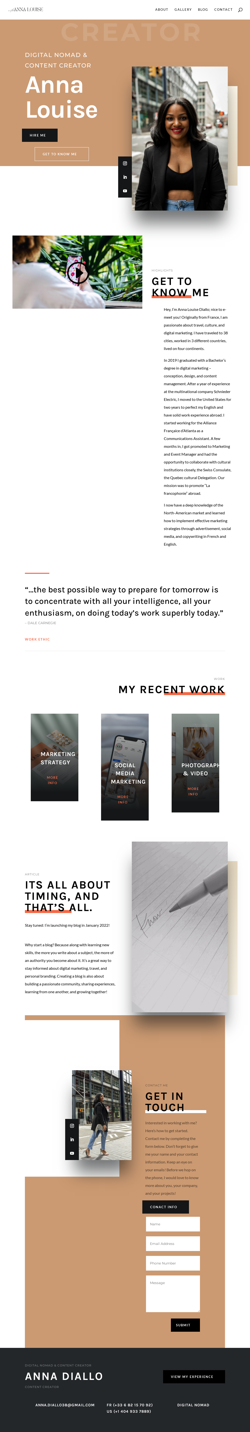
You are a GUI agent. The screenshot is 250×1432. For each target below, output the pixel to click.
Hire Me (38, 135)
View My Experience (192, 1377)
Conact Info (163, 1207)
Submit (183, 1325)
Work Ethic (37, 639)
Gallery (183, 10)
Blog (203, 10)
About (161, 10)
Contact (223, 10)
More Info (52, 791)
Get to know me (60, 154)
